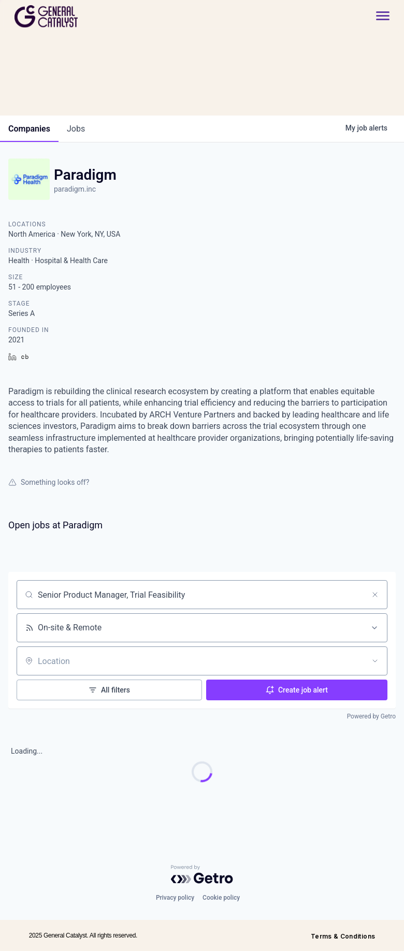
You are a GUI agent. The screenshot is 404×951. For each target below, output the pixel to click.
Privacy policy (175, 897)
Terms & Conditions (343, 936)
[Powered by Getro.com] (202, 874)
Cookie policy (221, 897)
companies (29, 129)
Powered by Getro (371, 716)
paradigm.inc (75, 189)
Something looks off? (48, 482)
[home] (83, 16)
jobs (76, 129)
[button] (377, 16)
